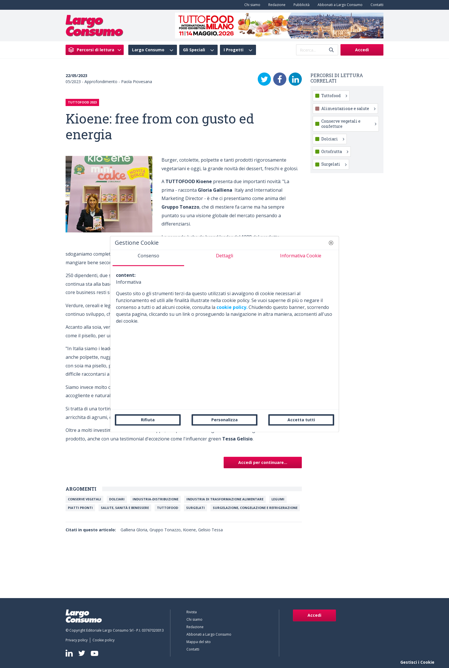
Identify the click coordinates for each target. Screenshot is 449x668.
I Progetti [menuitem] (233, 49)
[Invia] (331, 50)
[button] (331, 242)
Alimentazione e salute (348, 108)
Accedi (362, 49)
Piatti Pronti (80, 508)
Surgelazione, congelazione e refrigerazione (255, 508)
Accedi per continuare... (262, 462)
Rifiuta (148, 419)
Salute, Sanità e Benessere (125, 508)
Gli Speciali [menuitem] (194, 49)
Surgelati (195, 508)
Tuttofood (334, 95)
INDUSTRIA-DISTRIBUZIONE (155, 499)
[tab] (148, 258)
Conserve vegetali (84, 499)
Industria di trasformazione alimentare (224, 499)
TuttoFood (167, 508)
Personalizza (224, 419)
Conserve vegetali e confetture (348, 123)
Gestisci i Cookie (417, 662)
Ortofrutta (334, 151)
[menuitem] (251, 5)
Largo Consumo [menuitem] (148, 49)
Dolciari (117, 499)
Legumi (277, 499)
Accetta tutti (301, 419)
